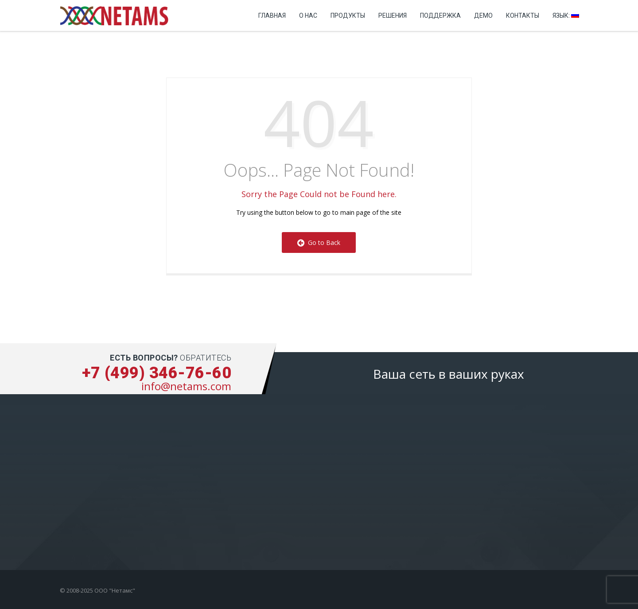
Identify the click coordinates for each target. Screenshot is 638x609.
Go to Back (318, 242)
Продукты (348, 15)
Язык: (565, 15)
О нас (308, 15)
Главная (272, 15)
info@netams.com (186, 386)
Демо (483, 15)
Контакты (522, 15)
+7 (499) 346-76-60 (156, 373)
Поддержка (440, 15)
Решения (392, 15)
